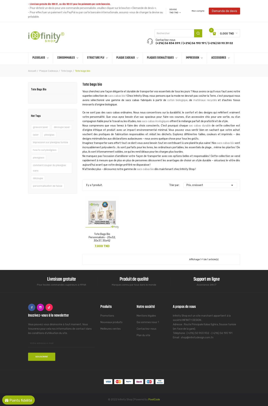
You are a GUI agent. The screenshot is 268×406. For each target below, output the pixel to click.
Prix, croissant (210, 185)
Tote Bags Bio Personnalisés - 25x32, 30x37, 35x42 (102, 237)
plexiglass (38, 157)
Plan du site (143, 335)
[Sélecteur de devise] (175, 12)
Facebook (31, 307)
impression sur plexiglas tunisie (50, 142)
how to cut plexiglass (45, 150)
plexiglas (49, 134)
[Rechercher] (178, 33)
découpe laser (62, 127)
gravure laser (40, 127)
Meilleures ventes (110, 328)
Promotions (107, 315)
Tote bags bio (38, 90)
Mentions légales (146, 315)
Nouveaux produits (111, 322)
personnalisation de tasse (47, 185)
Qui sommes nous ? (148, 322)
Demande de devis (224, 11)
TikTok (49, 307)
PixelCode (154, 399)
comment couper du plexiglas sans (49, 168)
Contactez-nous (146, 328)
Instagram (40, 307)
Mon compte (198, 11)
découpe (38, 178)
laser (36, 134)
